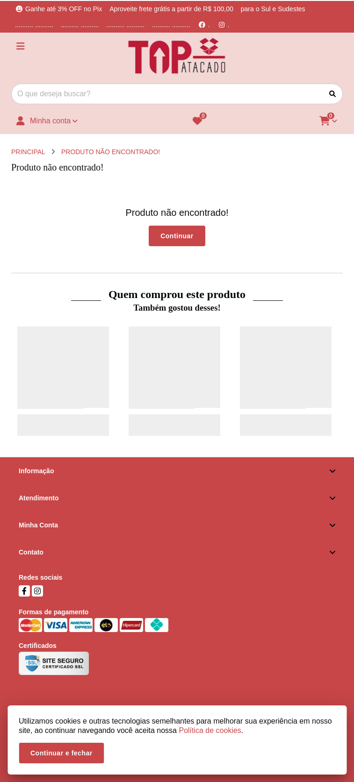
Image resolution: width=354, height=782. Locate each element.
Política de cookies (210, 730)
